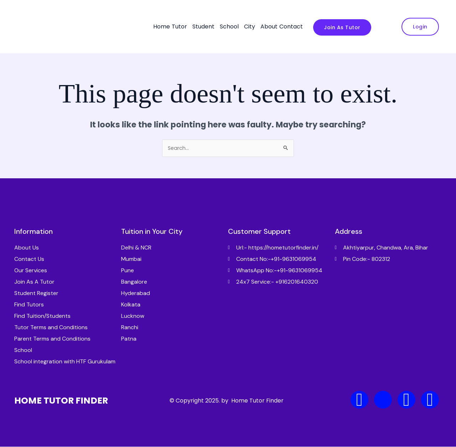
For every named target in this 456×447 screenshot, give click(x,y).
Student (203, 26)
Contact (291, 26)
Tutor (179, 26)
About (269, 26)
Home (161, 26)
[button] (181, 27)
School (229, 26)
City (249, 26)
